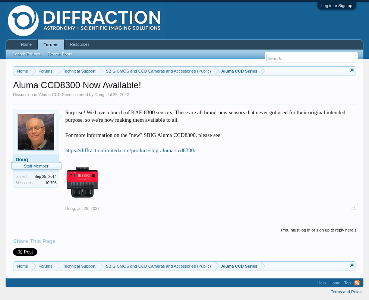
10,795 (51, 183)
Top (347, 283)
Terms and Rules (346, 292)
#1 (353, 208)
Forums (50, 44)
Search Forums (26, 54)
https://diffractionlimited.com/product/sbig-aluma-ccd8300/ (130, 150)
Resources (80, 44)
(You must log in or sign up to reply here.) (318, 230)
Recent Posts (60, 54)
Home (26, 44)
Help (321, 283)
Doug (99, 94)
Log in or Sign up (336, 5)
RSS (357, 282)
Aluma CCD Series (56, 94)
